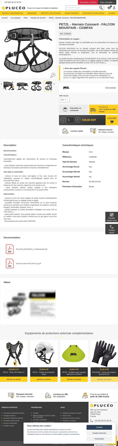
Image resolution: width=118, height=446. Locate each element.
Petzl (91, 152)
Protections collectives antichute (13, 418)
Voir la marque (110, 88)
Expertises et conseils (69, 420)
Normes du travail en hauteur (71, 418)
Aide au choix (66, 415)
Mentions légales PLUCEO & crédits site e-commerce (44, 416)
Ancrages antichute (9, 415)
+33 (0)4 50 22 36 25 (12, 2)
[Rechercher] (84, 8)
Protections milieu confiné (11, 420)
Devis (88, 2)
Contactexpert (111, 231)
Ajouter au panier (14, 379)
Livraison (35, 413)
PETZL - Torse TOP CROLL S (13, 372)
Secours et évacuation (10, 423)
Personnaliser (99, 439)
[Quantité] (70, 119)
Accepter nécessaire (99, 433)
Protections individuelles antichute (13, 413)
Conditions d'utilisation (40, 420)
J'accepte (99, 427)
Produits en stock (8, 426)
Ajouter (111, 118)
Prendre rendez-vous (112, 219)
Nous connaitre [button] (106, 2)
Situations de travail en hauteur (71, 413)
